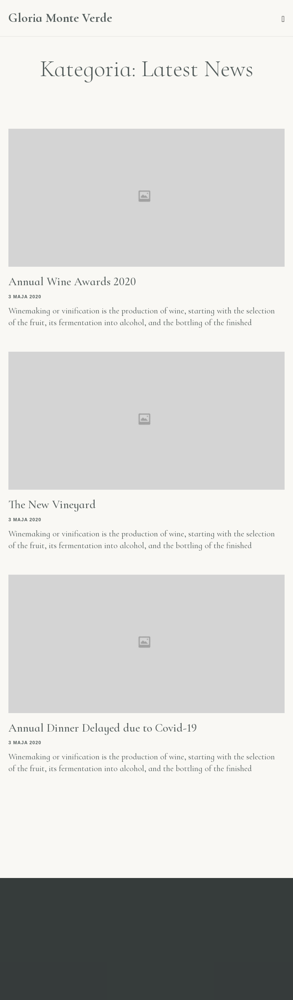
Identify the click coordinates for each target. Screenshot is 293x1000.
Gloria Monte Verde (60, 18)
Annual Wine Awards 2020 (72, 281)
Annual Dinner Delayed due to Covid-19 (102, 728)
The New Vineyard (52, 504)
